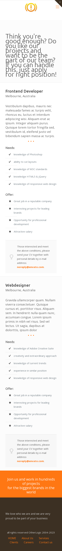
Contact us (45, 542)
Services (44, 538)
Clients (14, 542)
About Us (27, 538)
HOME (12, 538)
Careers (29, 542)
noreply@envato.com (30, 267)
